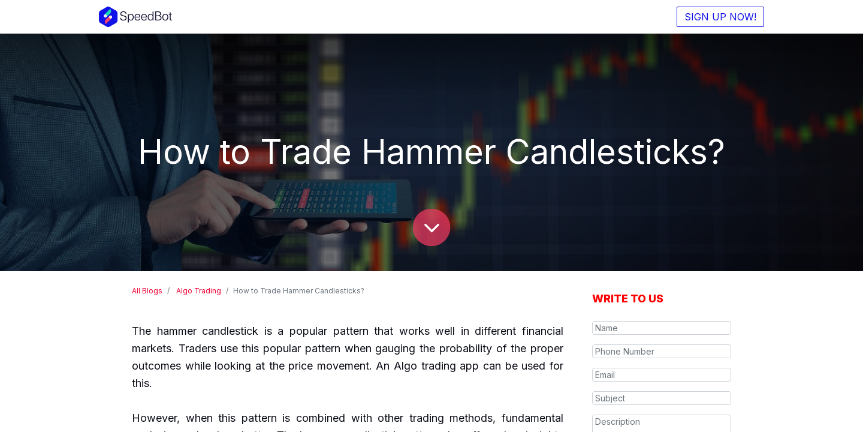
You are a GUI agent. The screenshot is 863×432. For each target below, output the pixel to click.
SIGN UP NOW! (720, 17)
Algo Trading (198, 290)
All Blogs (147, 290)
